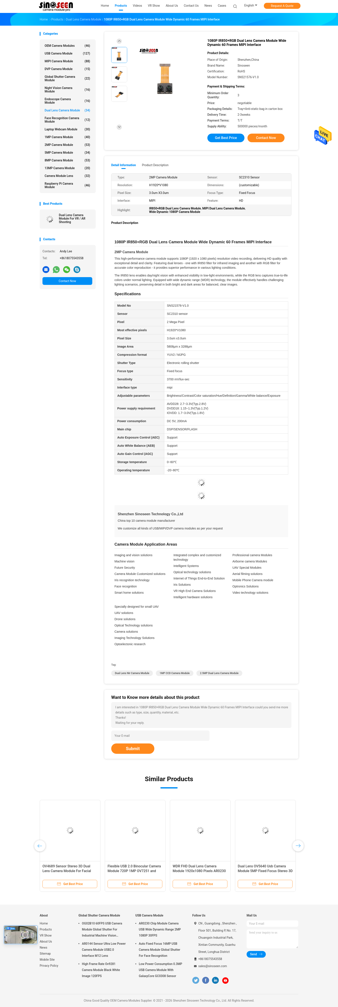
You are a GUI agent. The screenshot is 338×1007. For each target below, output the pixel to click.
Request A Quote (282, 6)
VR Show (46, 935)
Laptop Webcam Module (67, 129)
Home (44, 923)
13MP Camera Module (67, 168)
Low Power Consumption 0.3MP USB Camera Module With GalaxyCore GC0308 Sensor (160, 970)
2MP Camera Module (67, 145)
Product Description (155, 165)
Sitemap (45, 953)
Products (46, 929)
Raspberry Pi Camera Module (67, 185)
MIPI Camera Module (67, 61)
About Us (46, 941)
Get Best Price (226, 138)
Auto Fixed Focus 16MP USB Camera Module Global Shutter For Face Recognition (159, 949)
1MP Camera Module (67, 137)
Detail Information (123, 165)
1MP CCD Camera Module (174, 673)
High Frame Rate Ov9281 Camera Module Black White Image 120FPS (101, 970)
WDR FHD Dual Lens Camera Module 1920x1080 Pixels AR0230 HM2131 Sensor (199, 871)
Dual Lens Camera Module (67, 110)
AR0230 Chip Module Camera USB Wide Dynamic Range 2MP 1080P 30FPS (160, 929)
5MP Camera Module (67, 152)
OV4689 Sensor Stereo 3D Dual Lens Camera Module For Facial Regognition (66, 871)
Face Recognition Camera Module (67, 119)
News (43, 947)
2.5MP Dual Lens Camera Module (219, 673)
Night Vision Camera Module (67, 89)
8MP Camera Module (67, 160)
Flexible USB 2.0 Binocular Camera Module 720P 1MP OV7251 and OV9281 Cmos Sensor (134, 871)
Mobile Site (47, 959)
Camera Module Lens (67, 176)
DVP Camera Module (67, 69)
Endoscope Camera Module (67, 100)
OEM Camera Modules (67, 46)
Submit (133, 748)
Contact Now (67, 281)
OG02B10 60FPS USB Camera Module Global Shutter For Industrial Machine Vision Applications (102, 930)
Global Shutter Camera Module (67, 78)
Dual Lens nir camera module (132, 673)
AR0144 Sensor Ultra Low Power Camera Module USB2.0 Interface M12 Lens (104, 949)
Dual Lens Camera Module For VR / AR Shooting (72, 218)
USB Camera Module (67, 53)
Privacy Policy (49, 965)
